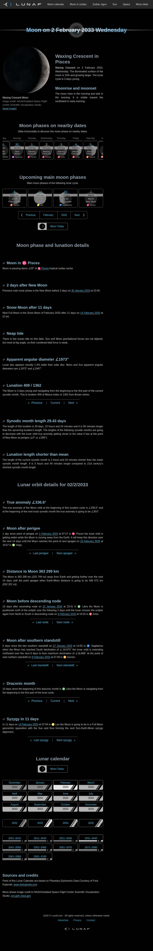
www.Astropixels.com (25, 884)
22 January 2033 (52, 606)
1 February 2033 (48, 533)
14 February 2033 (90, 313)
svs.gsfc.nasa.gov (21, 895)
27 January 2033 (62, 645)
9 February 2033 (41, 657)
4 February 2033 (67, 614)
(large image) (9, 108)
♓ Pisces (43, 268)
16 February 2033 (90, 541)
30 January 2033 (80, 290)
